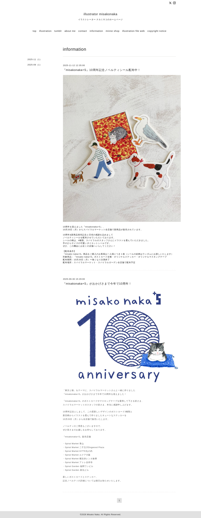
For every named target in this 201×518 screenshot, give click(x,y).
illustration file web (133, 31)
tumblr (58, 31)
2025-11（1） (34, 59)
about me (70, 31)
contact (82, 31)
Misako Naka (93, 514)
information (96, 31)
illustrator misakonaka (100, 14)
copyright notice (156, 31)
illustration (45, 31)
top (34, 31)
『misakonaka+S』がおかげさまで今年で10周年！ (97, 283)
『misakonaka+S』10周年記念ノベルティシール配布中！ (102, 70)
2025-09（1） (34, 65)
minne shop (113, 31)
